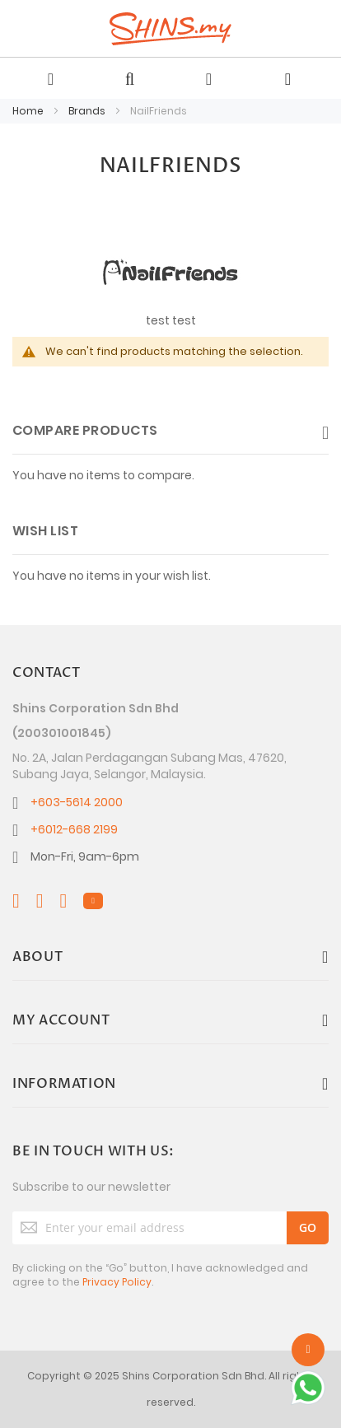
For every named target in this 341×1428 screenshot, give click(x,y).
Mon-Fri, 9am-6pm (84, 856)
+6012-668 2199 (74, 829)
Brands (88, 111)
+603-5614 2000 (76, 802)
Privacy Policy (117, 1282)
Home (29, 111)
